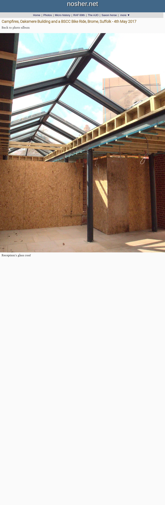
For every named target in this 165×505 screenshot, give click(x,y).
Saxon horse (109, 15)
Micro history (62, 15)
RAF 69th (79, 15)
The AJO (93, 15)
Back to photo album (16, 27)
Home (36, 15)
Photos (47, 15)
